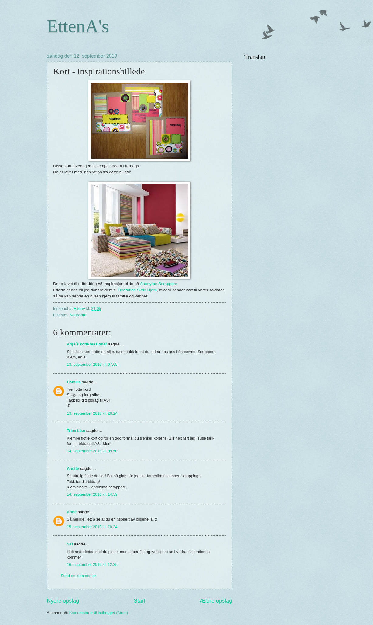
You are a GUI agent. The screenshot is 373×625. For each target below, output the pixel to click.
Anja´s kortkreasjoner (87, 344)
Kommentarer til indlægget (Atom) (98, 612)
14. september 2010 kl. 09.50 (92, 451)
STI (70, 544)
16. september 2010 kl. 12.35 (92, 564)
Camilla (74, 382)
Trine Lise (76, 430)
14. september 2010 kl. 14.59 (92, 494)
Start (139, 601)
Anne (72, 512)
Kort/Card (78, 315)
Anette (73, 468)
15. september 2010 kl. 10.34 (92, 527)
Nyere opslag (63, 601)
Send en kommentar (78, 575)
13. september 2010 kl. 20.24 (92, 413)
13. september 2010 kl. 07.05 (92, 364)
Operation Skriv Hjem (137, 290)
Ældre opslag (216, 601)
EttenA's (78, 26)
